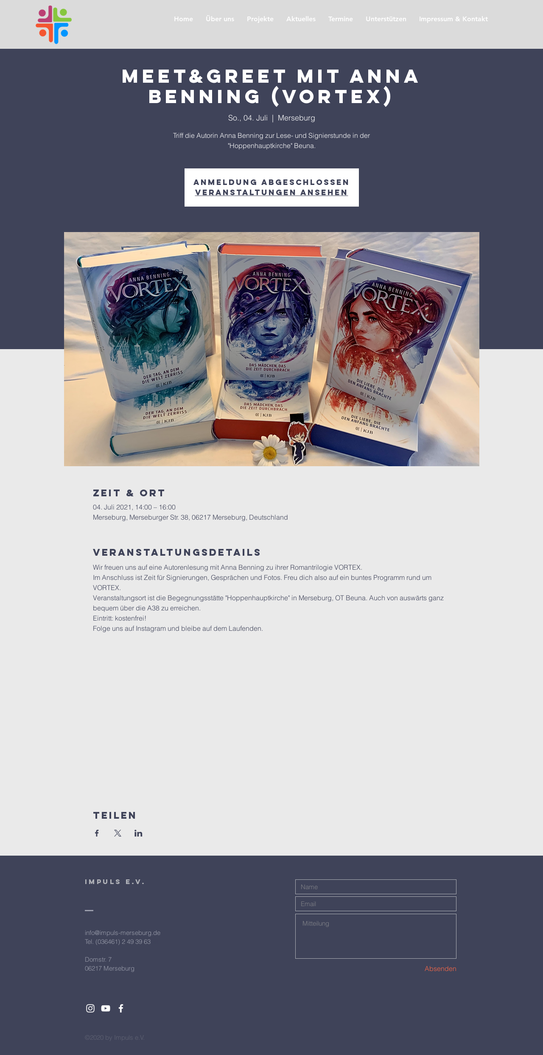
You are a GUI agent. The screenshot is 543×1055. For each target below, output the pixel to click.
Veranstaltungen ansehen (271, 192)
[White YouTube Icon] (105, 1008)
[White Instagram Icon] (90, 1008)
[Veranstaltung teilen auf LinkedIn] (138, 833)
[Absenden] (426, 968)
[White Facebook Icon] (120, 1008)
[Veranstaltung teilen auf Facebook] (97, 833)
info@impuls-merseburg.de (122, 933)
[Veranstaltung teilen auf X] (118, 833)
